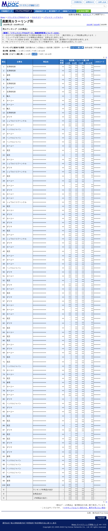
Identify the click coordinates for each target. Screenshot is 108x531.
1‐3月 (21, 51)
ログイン (86, 14)
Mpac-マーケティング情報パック (85, 524)
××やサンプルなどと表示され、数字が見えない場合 (84, 508)
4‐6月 (28, 51)
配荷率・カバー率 (61, 47)
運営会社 (6, 523)
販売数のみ (30, 47)
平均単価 (97, 47)
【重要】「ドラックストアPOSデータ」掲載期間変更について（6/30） (31, 33)
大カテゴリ (36, 17)
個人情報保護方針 (18, 523)
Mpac (3, 17)
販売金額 (88, 47)
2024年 (97, 25)
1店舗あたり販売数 (45, 47)
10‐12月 (41, 51)
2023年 (90, 25)
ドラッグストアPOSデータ (18, 17)
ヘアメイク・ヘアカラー (53, 17)
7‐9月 (34, 51)
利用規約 (30, 523)
